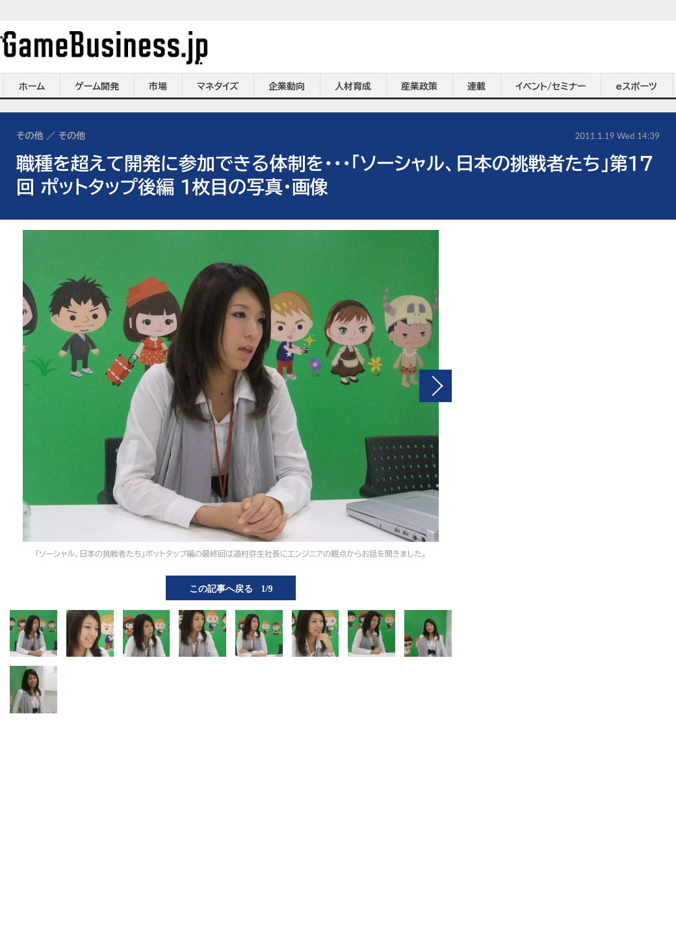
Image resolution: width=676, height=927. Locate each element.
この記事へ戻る (231, 587)
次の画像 (435, 386)
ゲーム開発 (97, 86)
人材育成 (353, 86)
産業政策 (419, 86)
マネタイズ (218, 86)
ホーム (32, 86)
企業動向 (286, 86)
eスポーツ (636, 86)
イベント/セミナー (550, 86)
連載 (476, 86)
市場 (158, 86)
